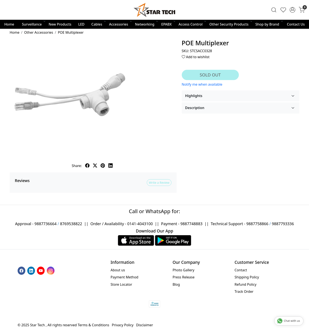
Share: (77, 165)
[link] (274, 10)
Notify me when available (202, 84)
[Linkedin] (31, 270)
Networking (146, 24)
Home (9, 24)
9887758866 (257, 223)
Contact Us (296, 24)
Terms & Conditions (93, 325)
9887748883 (191, 223)
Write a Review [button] (159, 183)
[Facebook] (22, 270)
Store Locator (121, 284)
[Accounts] (292, 10)
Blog (176, 284)
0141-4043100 (140, 223)
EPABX (168, 24)
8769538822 (71, 223)
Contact (241, 270)
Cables (98, 24)
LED (81, 24)
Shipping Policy (247, 277)
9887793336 (283, 223)
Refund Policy (245, 284)
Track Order (244, 291)
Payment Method (124, 277)
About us (118, 270)
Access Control (192, 24)
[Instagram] (51, 270)
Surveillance (33, 24)
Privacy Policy (122, 325)
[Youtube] (41, 270)
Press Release (183, 277)
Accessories (120, 24)
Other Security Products (230, 24)
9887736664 (46, 223)
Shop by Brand (268, 24)
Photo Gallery (183, 270)
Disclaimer (144, 325)
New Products (60, 24)
